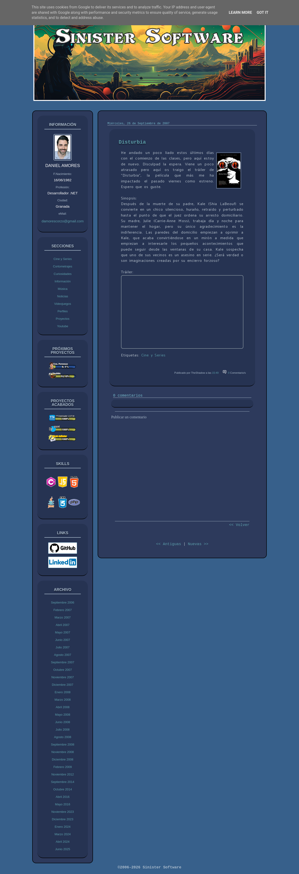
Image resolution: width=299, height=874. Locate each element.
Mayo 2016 (62, 804)
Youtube (62, 326)
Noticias (62, 296)
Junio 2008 (62, 722)
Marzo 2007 (62, 617)
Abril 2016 (62, 797)
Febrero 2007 (62, 610)
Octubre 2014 (62, 789)
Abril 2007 (62, 625)
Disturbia (132, 142)
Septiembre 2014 (62, 782)
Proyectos (62, 318)
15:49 (215, 372)
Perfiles (62, 311)
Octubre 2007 (62, 669)
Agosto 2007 (62, 655)
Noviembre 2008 (62, 752)
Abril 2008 (62, 707)
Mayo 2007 (62, 632)
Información (63, 281)
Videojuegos (62, 304)
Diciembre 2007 (62, 684)
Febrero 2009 (62, 767)
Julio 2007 (63, 647)
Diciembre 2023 (62, 819)
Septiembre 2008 (62, 744)
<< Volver (239, 525)
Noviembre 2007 (62, 677)
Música (63, 289)
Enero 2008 (63, 692)
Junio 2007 (62, 640)
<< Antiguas (168, 544)
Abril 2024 (62, 841)
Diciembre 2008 (62, 759)
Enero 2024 (63, 826)
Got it (262, 12)
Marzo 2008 (62, 699)
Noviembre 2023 (62, 812)
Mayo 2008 (62, 714)
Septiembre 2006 (62, 602)
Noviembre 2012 (62, 774)
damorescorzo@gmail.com (63, 221)
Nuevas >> (198, 544)
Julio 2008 (63, 729)
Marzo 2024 (62, 834)
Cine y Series (62, 259)
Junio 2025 (62, 849)
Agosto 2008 (62, 737)
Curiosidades (63, 274)
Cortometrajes (62, 266)
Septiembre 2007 (62, 662)
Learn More (240, 12)
